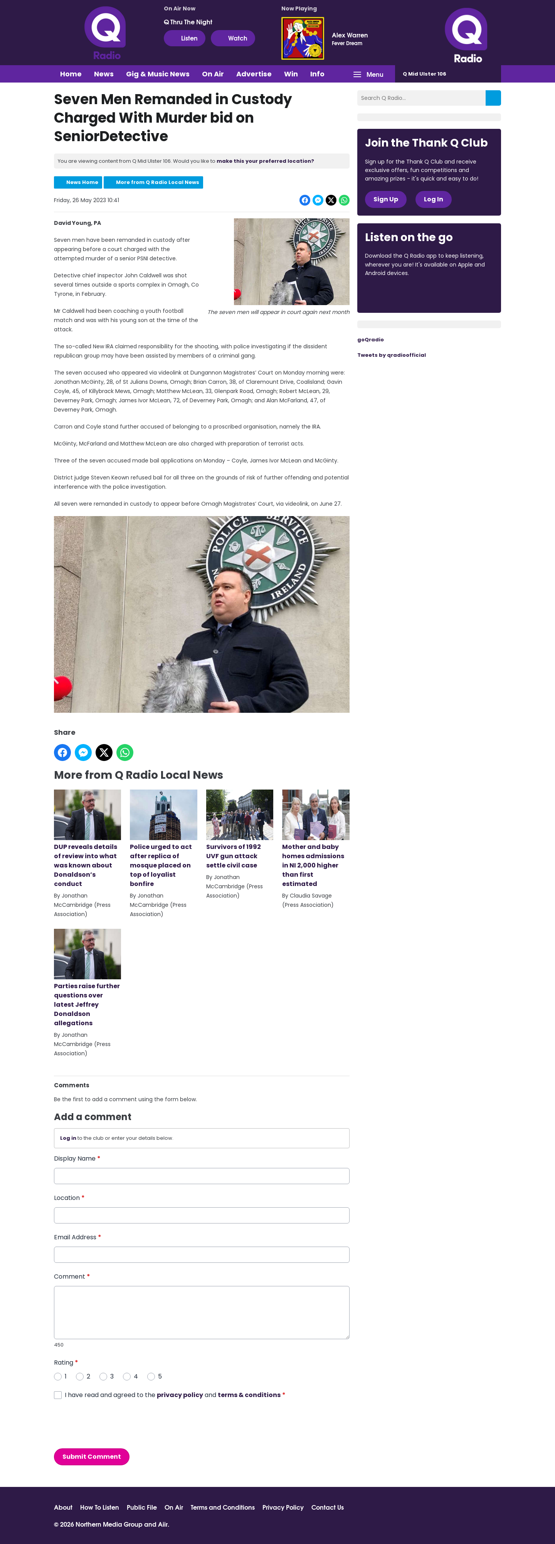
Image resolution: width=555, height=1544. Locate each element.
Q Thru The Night (188, 21)
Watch (233, 38)
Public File (142, 1507)
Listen (185, 38)
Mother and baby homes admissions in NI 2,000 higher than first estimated (315, 839)
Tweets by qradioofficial (391, 355)
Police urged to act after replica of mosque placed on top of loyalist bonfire (163, 839)
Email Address (77, 1237)
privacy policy (180, 1394)
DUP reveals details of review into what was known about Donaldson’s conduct (87, 839)
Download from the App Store (395, 294)
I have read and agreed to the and (175, 1394)
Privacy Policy (283, 1507)
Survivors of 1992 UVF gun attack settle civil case (239, 830)
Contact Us (327, 1507)
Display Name (77, 1158)
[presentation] (112, 1424)
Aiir (163, 1524)
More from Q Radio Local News (157, 182)
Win (291, 74)
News (104, 74)
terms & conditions (249, 1394)
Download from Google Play (459, 294)
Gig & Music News (158, 74)
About (63, 1507)
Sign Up (385, 199)
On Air (213, 74)
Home (71, 74)
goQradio (370, 339)
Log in (68, 1138)
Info (317, 74)
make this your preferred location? (265, 161)
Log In (433, 199)
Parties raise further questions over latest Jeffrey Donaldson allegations (87, 978)
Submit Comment (91, 1456)
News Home (82, 182)
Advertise (254, 74)
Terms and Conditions (223, 1507)
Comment (72, 1276)
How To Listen (99, 1507)
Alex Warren (350, 34)
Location (69, 1197)
